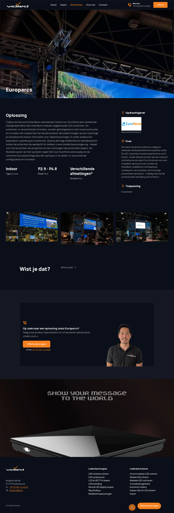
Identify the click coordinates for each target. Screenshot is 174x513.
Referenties (76, 4)
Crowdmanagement (140, 483)
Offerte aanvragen (36, 343)
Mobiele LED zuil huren (141, 480)
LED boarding (95, 483)
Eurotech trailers (138, 487)
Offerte (160, 5)
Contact (103, 4)
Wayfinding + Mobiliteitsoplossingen (100, 492)
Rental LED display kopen (101, 487)
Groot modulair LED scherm (143, 473)
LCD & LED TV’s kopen (99, 480)
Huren (54, 4)
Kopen (63, 4)
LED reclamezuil (96, 477)
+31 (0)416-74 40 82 (41, 349)
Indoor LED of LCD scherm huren (143, 492)
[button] (32, 227)
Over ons (90, 4)
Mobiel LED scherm (139, 477)
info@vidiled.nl (16, 490)
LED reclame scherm (98, 473)
